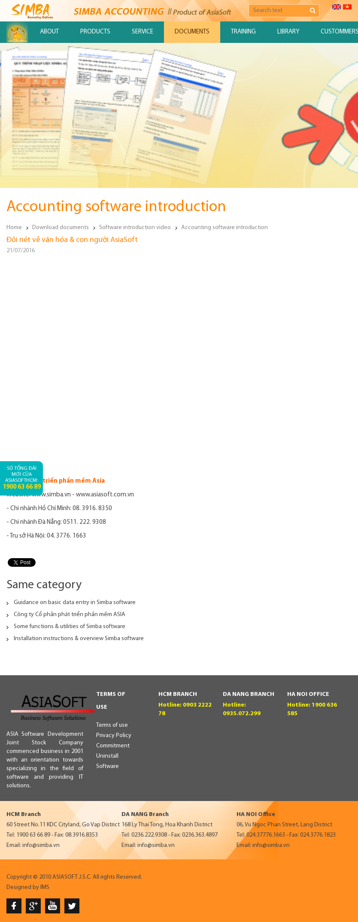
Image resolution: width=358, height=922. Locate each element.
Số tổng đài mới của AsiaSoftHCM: (22, 478)
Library (288, 32)
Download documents (60, 227)
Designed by (22, 887)
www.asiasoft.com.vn (105, 495)
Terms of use (112, 725)
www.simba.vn (51, 495)
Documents (192, 32)
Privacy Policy (113, 735)
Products (95, 32)
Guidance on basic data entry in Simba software (75, 602)
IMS (44, 887)
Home (14, 227)
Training (243, 32)
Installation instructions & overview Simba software (79, 638)
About (49, 32)
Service (142, 32)
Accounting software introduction (224, 227)
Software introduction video (135, 227)
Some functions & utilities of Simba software (69, 626)
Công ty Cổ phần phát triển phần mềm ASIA (69, 614)
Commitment (113, 746)
